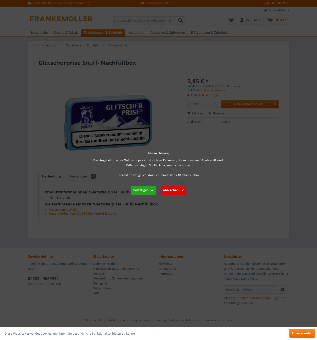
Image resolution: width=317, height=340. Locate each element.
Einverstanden (302, 333)
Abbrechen (173, 189)
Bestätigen (143, 189)
